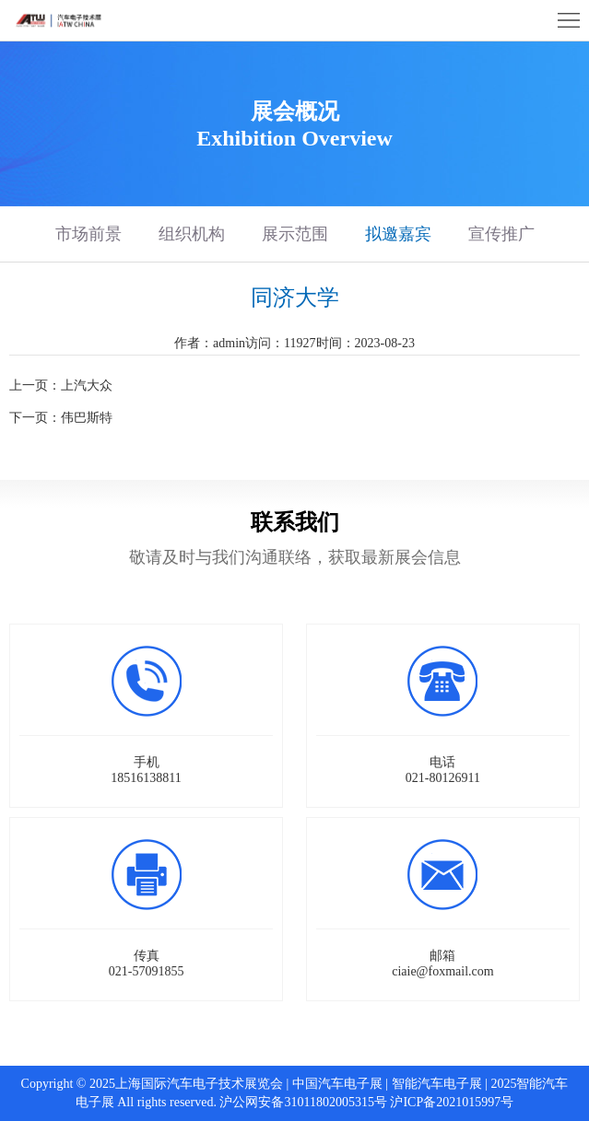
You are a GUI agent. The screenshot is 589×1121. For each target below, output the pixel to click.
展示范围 (295, 234)
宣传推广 (501, 234)
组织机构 (192, 234)
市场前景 (88, 234)
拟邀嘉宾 (398, 234)
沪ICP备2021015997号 (451, 1102)
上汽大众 (86, 385)
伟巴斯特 (86, 418)
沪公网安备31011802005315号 (302, 1102)
